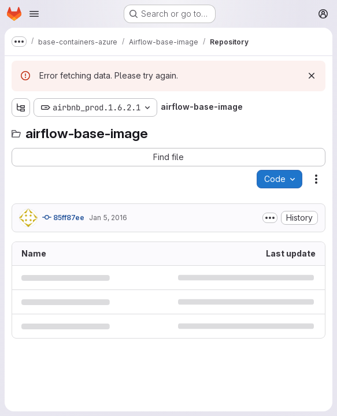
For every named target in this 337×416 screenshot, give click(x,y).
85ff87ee (63, 217)
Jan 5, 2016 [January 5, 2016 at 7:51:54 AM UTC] (108, 217)
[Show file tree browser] (21, 107)
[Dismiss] (312, 76)
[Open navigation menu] (34, 14)
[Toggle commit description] (269, 218)
